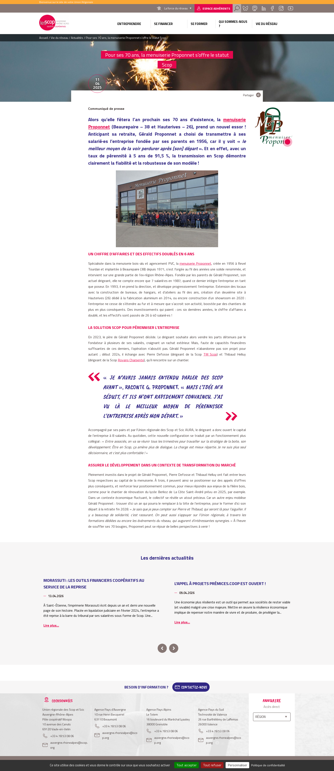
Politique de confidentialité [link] (268, 765)
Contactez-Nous (194, 687)
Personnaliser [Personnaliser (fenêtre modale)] (237, 765)
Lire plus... (51, 625)
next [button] (174, 648)
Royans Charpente (131, 360)
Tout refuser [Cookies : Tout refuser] (212, 765)
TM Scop (210, 354)
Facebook (272, 8)
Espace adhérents (216, 8)
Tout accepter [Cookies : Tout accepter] (186, 765)
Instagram (281, 8)
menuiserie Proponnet (195, 263)
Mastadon (254, 8)
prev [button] (162, 648)
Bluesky (245, 8)
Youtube (290, 8)
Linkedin (264, 8)
